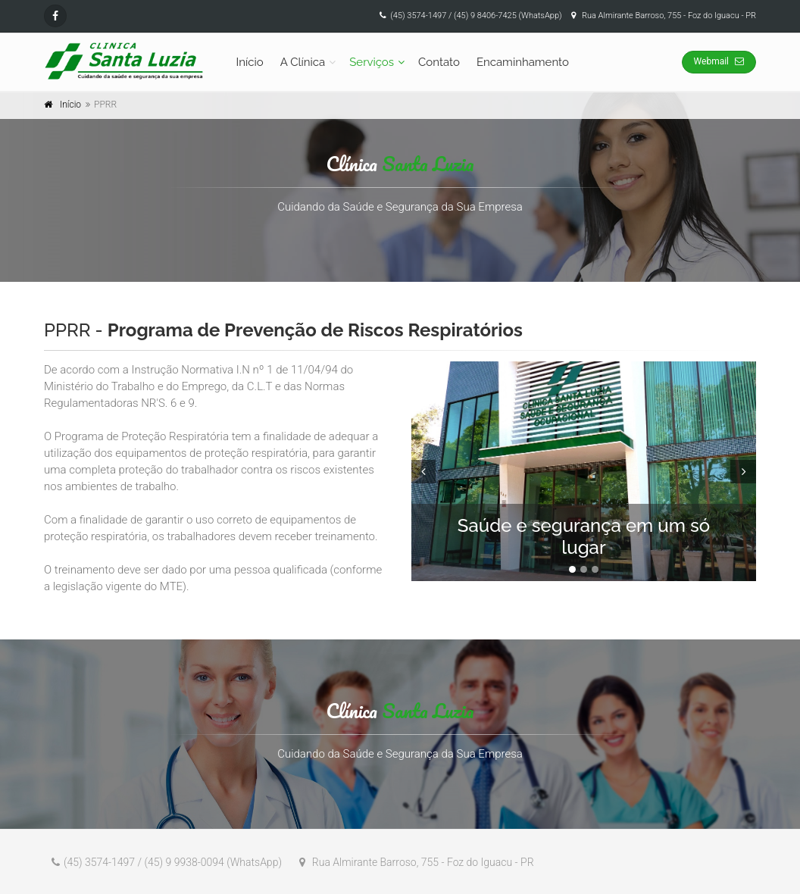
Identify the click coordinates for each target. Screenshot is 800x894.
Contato (439, 62)
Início (250, 62)
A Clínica (303, 62)
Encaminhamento (523, 62)
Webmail (719, 61)
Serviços (371, 62)
